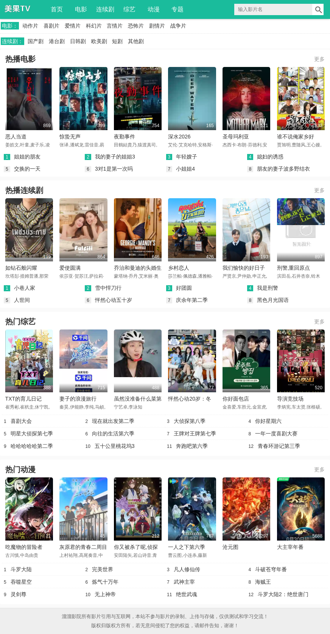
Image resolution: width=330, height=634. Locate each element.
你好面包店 (236, 399)
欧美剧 (99, 41)
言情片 (115, 26)
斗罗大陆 (21, 569)
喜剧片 (51, 26)
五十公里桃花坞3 (115, 446)
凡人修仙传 (187, 569)
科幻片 (94, 26)
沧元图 (230, 547)
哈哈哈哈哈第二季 (32, 446)
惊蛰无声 (70, 137)
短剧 (117, 41)
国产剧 (36, 41)
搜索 (318, 9)
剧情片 (157, 26)
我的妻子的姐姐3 (115, 157)
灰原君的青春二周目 (83, 547)
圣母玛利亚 (236, 137)
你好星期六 (268, 421)
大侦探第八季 (189, 421)
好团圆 (184, 288)
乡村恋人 (178, 268)
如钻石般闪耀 (21, 268)
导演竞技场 (290, 399)
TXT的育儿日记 (23, 399)
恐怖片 (136, 26)
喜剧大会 (21, 421)
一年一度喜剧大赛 (276, 433)
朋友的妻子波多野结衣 (283, 169)
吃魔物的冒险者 (23, 547)
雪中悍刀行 (108, 288)
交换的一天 (27, 169)
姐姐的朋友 (27, 157)
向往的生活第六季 (113, 433)
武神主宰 (184, 582)
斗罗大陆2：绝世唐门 (283, 594)
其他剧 (136, 41)
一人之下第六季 (186, 547)
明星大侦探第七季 (32, 433)
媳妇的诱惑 (270, 157)
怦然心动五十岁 (113, 300)
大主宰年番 (290, 547)
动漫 (154, 9)
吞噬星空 (21, 582)
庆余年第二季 (192, 300)
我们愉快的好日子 (244, 268)
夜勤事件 (124, 137)
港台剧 (57, 41)
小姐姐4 (185, 169)
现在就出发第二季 (113, 421)
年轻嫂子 (186, 157)
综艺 (129, 9)
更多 (319, 59)
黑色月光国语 (273, 300)
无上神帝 (105, 594)
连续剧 (105, 9)
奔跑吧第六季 (192, 446)
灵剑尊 (18, 594)
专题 (177, 9)
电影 (81, 9)
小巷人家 (24, 288)
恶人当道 (15, 137)
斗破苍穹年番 (271, 569)
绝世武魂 (186, 594)
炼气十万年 (105, 582)
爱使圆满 (70, 268)
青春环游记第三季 (279, 446)
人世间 (22, 300)
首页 (57, 9)
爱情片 (73, 26)
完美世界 (102, 569)
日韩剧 (78, 41)
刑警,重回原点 (293, 268)
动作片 (30, 26)
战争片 (178, 26)
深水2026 (179, 137)
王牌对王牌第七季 (195, 433)
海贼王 (263, 582)
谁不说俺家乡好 (295, 137)
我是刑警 (267, 288)
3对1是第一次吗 (114, 169)
